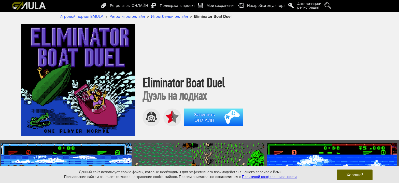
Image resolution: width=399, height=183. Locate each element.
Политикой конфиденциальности (269, 177)
